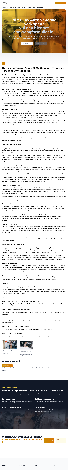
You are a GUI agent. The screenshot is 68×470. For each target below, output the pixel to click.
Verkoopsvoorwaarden (57, 468)
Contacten (43, 3)
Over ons (37, 468)
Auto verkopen (25, 3)
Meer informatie (41, 43)
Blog (7, 7)
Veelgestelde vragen (24, 468)
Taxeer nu (27, 43)
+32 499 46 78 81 (60, 3)
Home (3, 7)
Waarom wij (35, 3)
